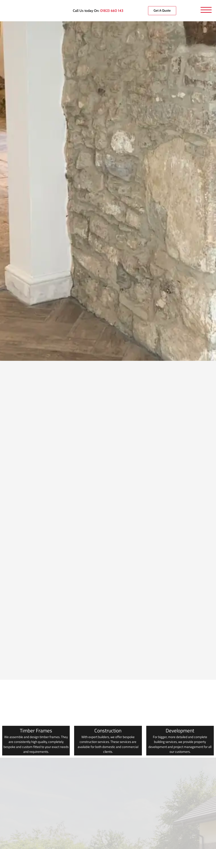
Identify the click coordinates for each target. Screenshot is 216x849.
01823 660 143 (111, 11)
